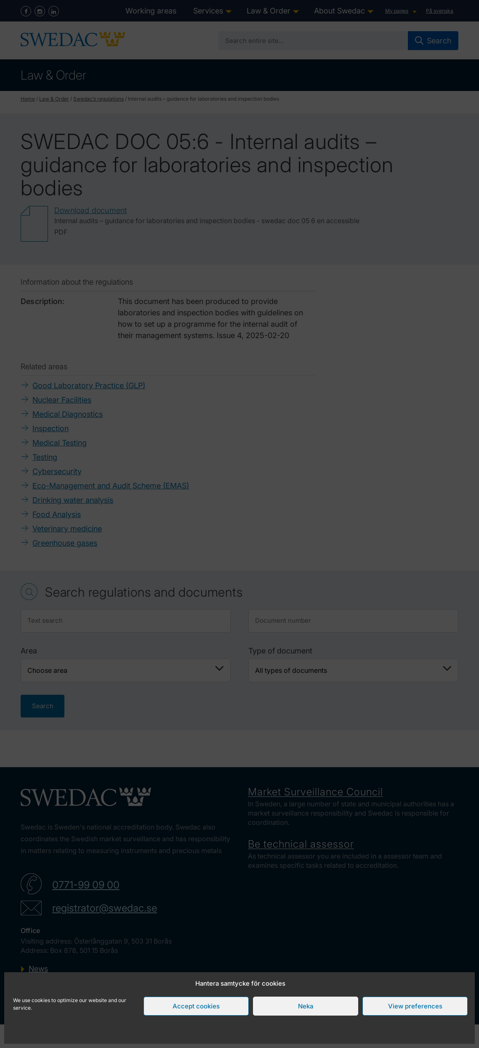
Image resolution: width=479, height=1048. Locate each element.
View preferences (415, 1006)
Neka (305, 1006)
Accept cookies (196, 1006)
